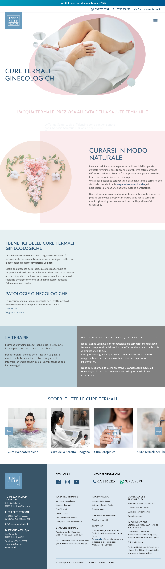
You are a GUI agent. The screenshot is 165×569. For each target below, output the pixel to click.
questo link (98, 539)
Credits (112, 562)
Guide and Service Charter (139, 511)
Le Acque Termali (63, 505)
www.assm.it (11, 547)
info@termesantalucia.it (16, 524)
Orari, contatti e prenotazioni (69, 521)
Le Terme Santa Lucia (65, 501)
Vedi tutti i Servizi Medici (102, 505)
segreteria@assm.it (14, 544)
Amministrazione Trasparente (141, 503)
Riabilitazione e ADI (100, 520)
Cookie (102, 562)
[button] (100, 9)
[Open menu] (155, 20)
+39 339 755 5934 (22, 519)
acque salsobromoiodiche (142, 184)
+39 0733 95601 (20, 541)
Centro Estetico (63, 513)
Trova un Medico (99, 509)
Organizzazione (135, 516)
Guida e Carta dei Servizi (138, 507)
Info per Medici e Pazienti (67, 517)
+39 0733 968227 (21, 516)
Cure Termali (61, 509)
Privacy (92, 562)
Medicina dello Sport (101, 501)
